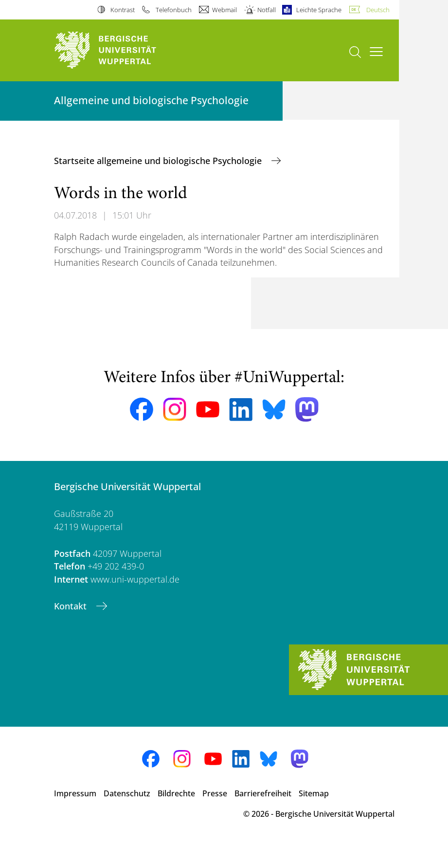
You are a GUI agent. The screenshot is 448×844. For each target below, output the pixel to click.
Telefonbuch (174, 9)
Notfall (266, 9)
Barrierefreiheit (262, 793)
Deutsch (378, 9)
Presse (214, 793)
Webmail (224, 9)
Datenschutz (127, 793)
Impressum (75, 793)
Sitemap (314, 793)
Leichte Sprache (318, 9)
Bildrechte (176, 793)
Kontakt (71, 606)
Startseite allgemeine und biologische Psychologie (159, 160)
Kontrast (122, 9)
